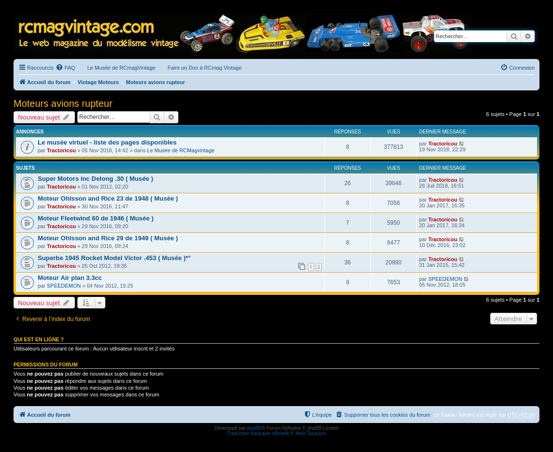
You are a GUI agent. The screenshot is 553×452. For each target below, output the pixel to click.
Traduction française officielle (258, 433)
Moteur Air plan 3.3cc (70, 277)
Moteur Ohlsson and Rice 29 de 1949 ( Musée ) (108, 238)
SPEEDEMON (64, 286)
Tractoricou (61, 150)
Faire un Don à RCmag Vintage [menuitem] (204, 68)
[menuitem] (65, 67)
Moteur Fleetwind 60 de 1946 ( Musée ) (96, 218)
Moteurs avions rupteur (63, 103)
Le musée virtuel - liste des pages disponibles (107, 142)
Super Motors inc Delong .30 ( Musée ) (95, 178)
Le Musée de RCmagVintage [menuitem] (121, 68)
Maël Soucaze (310, 433)
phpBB (254, 428)
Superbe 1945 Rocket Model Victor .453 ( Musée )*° (114, 258)
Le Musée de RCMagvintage (180, 150)
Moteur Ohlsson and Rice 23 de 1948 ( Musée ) (108, 198)
